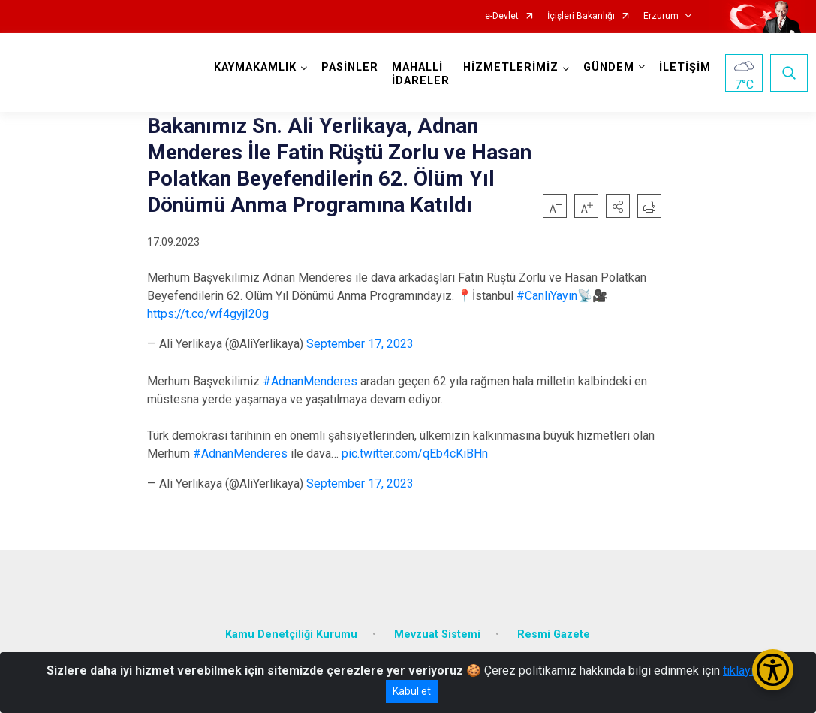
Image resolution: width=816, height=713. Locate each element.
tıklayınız (746, 670)
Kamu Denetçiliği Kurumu (291, 634)
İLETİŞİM (685, 67)
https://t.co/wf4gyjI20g (208, 314)
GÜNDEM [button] (608, 67)
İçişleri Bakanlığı (581, 16)
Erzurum (661, 16)
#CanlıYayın (546, 296)
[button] (618, 206)
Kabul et (412, 691)
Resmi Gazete (553, 634)
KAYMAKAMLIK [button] (255, 67)
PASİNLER (349, 67)
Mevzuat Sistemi (437, 634)
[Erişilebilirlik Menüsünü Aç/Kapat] (772, 669)
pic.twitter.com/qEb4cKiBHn (415, 453)
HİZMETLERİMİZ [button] (511, 67)
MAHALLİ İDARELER (421, 74)
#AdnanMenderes (310, 381)
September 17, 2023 (360, 344)
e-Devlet (502, 16)
